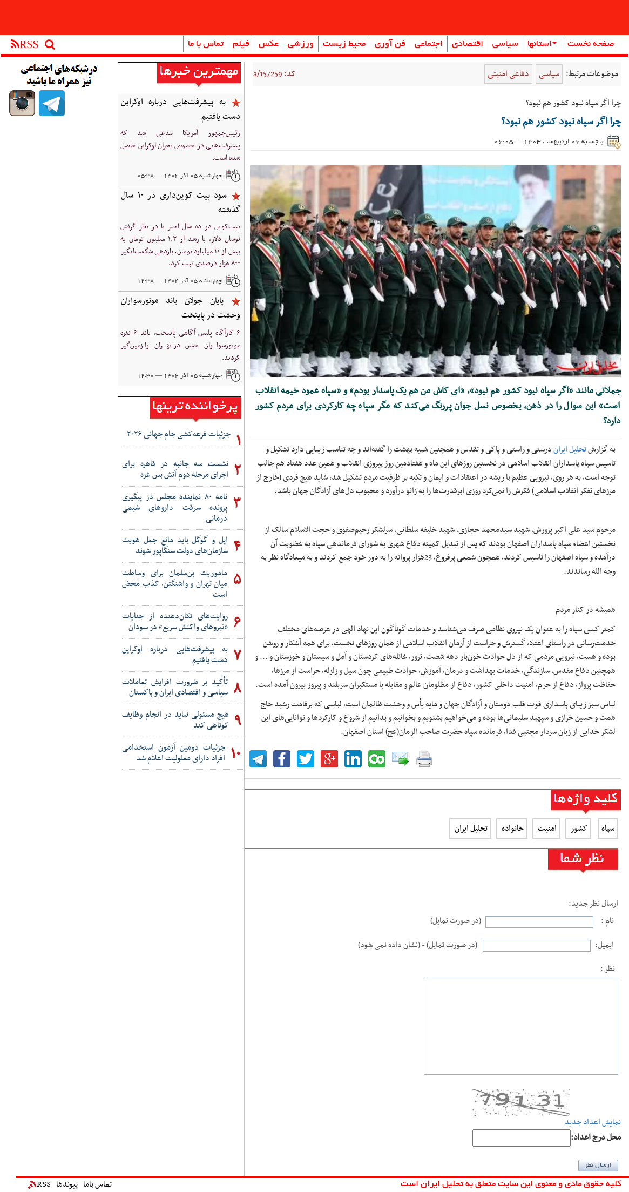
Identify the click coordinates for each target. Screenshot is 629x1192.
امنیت (546, 828)
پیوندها (67, 1184)
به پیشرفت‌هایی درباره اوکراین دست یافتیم (180, 109)
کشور (578, 828)
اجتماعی (429, 44)
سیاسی (505, 44)
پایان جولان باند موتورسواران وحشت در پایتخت (180, 308)
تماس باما (97, 1184)
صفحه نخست (590, 44)
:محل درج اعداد (596, 1137)
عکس (269, 44)
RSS (39, 1184)
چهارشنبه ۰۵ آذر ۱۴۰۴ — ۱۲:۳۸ (179, 281)
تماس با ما (206, 44)
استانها (542, 44)
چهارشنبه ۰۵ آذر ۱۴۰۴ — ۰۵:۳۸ (179, 176)
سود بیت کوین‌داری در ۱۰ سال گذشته (180, 203)
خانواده (512, 828)
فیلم (241, 44)
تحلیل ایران (569, 449)
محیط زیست (344, 44)
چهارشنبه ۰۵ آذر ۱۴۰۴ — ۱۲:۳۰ (179, 376)
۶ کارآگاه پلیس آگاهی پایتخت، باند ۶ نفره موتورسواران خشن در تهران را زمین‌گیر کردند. (180, 345)
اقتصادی (467, 44)
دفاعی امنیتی (508, 74)
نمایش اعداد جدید (593, 1122)
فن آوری (390, 44)
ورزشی (301, 44)
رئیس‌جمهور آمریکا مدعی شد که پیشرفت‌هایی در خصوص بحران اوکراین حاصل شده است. (180, 145)
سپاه (607, 828)
